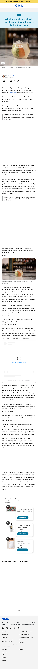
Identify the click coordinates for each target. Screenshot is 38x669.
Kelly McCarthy (10, 75)
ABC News (4, 652)
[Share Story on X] (7, 81)
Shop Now (23, 517)
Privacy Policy (5, 637)
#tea (20, 197)
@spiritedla (7, 197)
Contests (4, 632)
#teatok (15, 199)
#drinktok (9, 116)
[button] (2, 5)
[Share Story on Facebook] (4, 81)
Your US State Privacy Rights (26, 632)
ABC (3, 654)
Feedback (21, 642)
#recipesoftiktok (8, 199)
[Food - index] (19, 15)
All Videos (4, 657)
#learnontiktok (31, 197)
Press (20, 640)
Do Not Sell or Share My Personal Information (7, 640)
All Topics (4, 660)
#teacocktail (7, 117)
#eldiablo (19, 117)
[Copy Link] (18, 81)
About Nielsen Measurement (26, 637)
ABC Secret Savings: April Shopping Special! (18, 1)
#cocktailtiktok (16, 116)
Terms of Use (5, 634)
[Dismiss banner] (36, 1)
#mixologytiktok (25, 116)
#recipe (24, 197)
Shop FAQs (4, 649)
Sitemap (21, 649)
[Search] (35, 6)
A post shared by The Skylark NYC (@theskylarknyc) (19, 380)
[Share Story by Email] (14, 81)
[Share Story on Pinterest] (11, 81)
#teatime (13, 117)
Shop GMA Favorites (14, 498)
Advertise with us (6, 646)
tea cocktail (13, 93)
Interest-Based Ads (24, 634)
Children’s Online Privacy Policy (9, 644)
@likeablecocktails (9, 114)
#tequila (24, 117)
